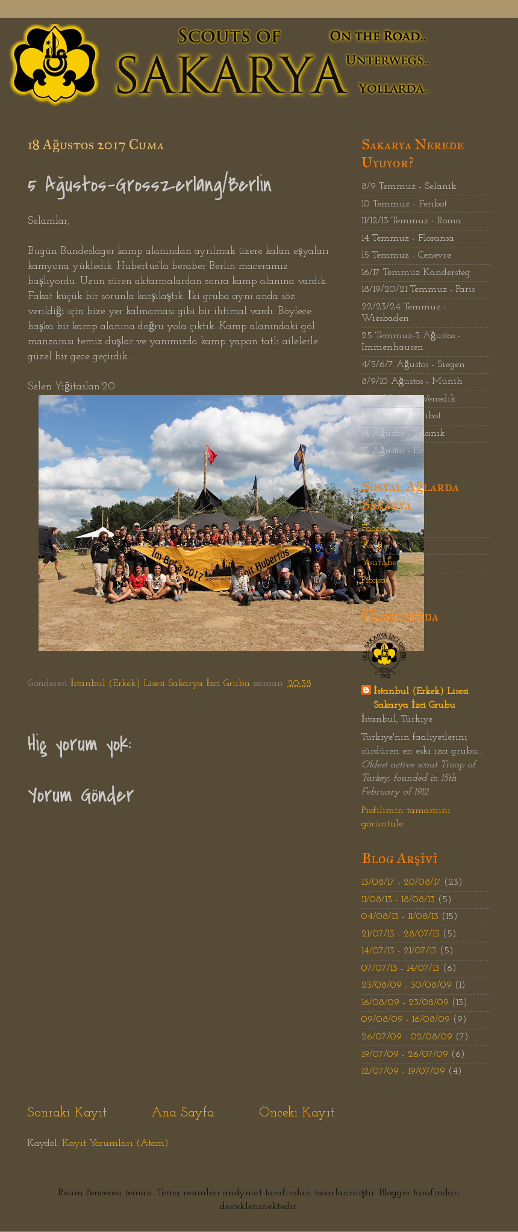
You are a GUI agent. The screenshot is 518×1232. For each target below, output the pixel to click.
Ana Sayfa (182, 1113)
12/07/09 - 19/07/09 (403, 1071)
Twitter (376, 546)
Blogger (394, 1193)
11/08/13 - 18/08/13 (398, 900)
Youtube (378, 563)
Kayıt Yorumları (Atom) (115, 1143)
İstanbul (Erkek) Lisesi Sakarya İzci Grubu (421, 698)
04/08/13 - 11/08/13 (399, 916)
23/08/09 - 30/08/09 (406, 985)
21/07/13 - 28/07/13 (400, 934)
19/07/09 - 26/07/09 (404, 1054)
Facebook (380, 528)
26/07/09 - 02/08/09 (406, 1037)
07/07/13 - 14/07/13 (400, 968)
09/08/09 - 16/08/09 (405, 1019)
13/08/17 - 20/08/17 (401, 882)
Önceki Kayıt (296, 1113)
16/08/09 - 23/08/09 (405, 1003)
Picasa (373, 580)
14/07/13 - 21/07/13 (399, 951)
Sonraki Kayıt (67, 1113)
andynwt (242, 1193)
